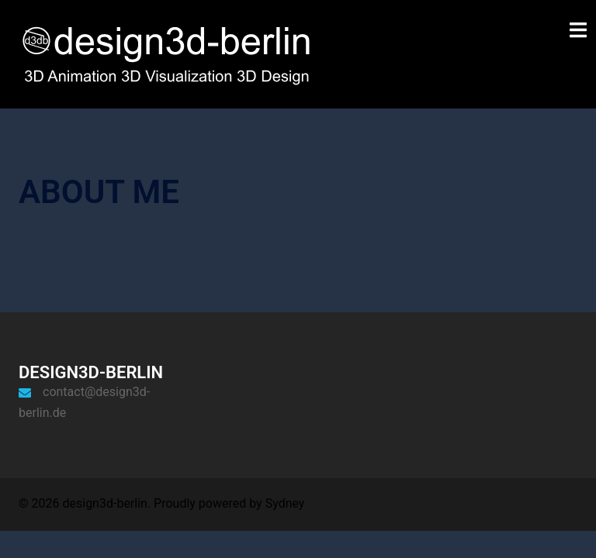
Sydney (285, 503)
